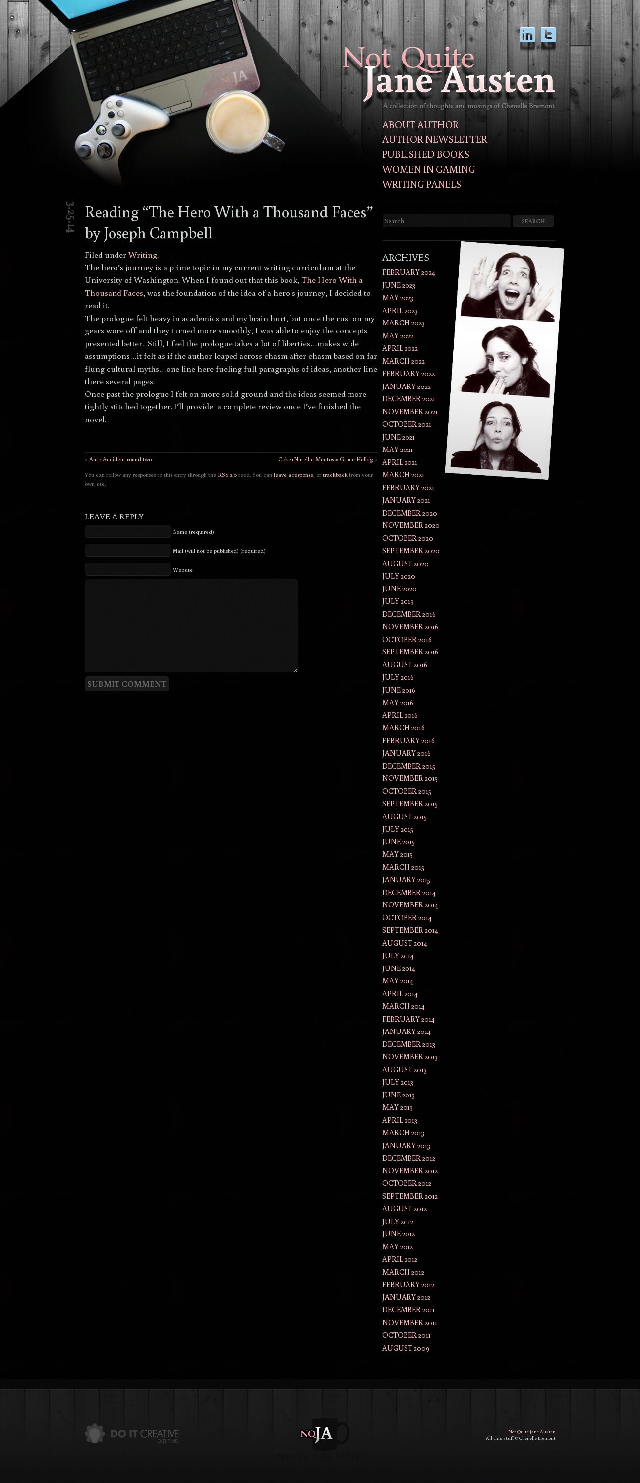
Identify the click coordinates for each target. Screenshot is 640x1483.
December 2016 (409, 614)
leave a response (293, 474)
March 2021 (403, 474)
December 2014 (409, 892)
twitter (548, 39)
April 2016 (400, 715)
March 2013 (403, 1132)
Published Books (425, 153)
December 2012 (408, 1157)
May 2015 (397, 854)
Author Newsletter (434, 138)
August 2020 (405, 563)
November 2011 (409, 1322)
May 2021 (397, 449)
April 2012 (399, 1259)
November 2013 (410, 1056)
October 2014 (407, 917)
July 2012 (397, 1221)
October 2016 (407, 639)
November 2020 (411, 525)
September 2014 (410, 930)
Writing (142, 254)
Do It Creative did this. (132, 1433)
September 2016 (410, 651)
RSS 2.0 (227, 474)
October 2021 (406, 424)
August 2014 (404, 943)
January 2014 (406, 1031)
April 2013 (399, 1120)
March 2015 (403, 867)
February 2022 (408, 373)
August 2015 (404, 816)
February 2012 (408, 1284)
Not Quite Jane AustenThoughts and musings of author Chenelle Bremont (449, 78)
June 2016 (398, 690)
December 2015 (408, 766)
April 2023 (400, 310)
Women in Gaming (428, 168)
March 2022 (403, 361)
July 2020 (398, 575)
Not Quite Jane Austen (532, 1431)
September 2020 (411, 550)
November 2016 (410, 626)
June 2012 (398, 1233)
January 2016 (406, 753)
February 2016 (408, 740)
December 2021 (408, 398)
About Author (420, 124)
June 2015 (398, 841)
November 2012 (410, 1170)
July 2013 (397, 1082)
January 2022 (406, 386)
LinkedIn (527, 39)
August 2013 (404, 1069)
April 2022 (400, 348)
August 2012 (404, 1208)
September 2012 (410, 1196)
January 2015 (406, 879)
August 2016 (404, 664)
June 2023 (398, 285)
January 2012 (406, 1297)
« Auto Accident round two (118, 459)
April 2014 (400, 993)
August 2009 (405, 1348)
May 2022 (397, 335)
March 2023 (403, 322)
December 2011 (408, 1309)
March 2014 (403, 1006)
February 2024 (408, 272)
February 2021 (408, 487)
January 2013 (406, 1145)
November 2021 (410, 411)
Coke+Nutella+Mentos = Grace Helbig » (327, 459)
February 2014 (408, 1019)
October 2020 (407, 538)
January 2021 (406, 500)
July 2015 (397, 829)
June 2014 (398, 968)
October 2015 (406, 791)
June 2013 (398, 1094)
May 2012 (397, 1246)
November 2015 (410, 778)
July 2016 (398, 677)
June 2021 (398, 437)
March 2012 (403, 1272)
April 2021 (399, 462)
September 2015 (410, 803)
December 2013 (408, 1044)
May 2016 (397, 702)
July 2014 (398, 955)
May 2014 (397, 980)
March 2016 (403, 727)
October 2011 (406, 1335)
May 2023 (397, 297)
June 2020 (399, 588)
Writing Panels (421, 183)
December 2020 (409, 512)
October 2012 (406, 1183)
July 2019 (398, 601)
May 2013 (397, 1107)
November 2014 (410, 904)
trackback (335, 474)
